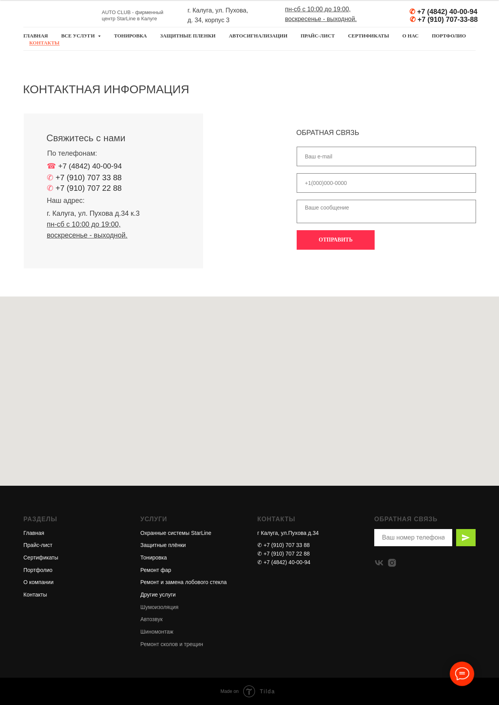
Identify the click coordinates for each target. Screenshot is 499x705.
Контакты (35, 594)
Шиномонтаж (156, 632)
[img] (397, 16)
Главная (33, 533)
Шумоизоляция (159, 607)
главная (35, 36)
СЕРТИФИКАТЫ (368, 36)
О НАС (410, 36)
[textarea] (386, 211)
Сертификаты (40, 557)
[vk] (379, 563)
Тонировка (153, 557)
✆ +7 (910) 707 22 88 (283, 554)
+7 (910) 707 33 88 (89, 177)
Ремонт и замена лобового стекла (183, 582)
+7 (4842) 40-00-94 (447, 12)
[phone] (386, 183)
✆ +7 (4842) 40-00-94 (283, 562)
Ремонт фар (155, 570)
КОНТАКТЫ (44, 43)
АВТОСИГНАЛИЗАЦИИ (258, 36)
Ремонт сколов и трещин (171, 644)
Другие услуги (158, 594)
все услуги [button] (78, 36)
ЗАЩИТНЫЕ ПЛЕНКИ (188, 36)
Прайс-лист (38, 545)
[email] (386, 156)
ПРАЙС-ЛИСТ (317, 36)
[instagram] (392, 563)
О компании (38, 582)
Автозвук (151, 619)
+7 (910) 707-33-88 (448, 19)
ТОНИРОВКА (130, 36)
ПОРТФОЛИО (449, 36)
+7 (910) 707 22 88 (89, 188)
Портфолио (38, 570)
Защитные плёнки (163, 545)
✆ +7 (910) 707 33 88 (283, 545)
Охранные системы (164, 533)
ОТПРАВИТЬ (336, 240)
